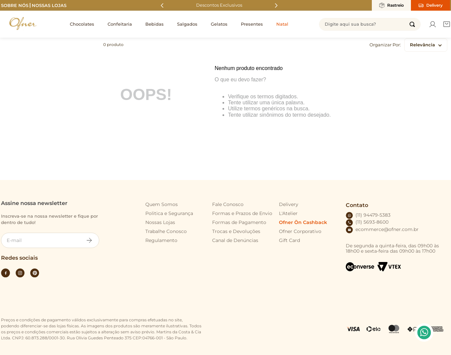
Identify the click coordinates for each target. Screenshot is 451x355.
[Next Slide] (276, 5)
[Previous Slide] (162, 5)
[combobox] (370, 24)
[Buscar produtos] (412, 24)
